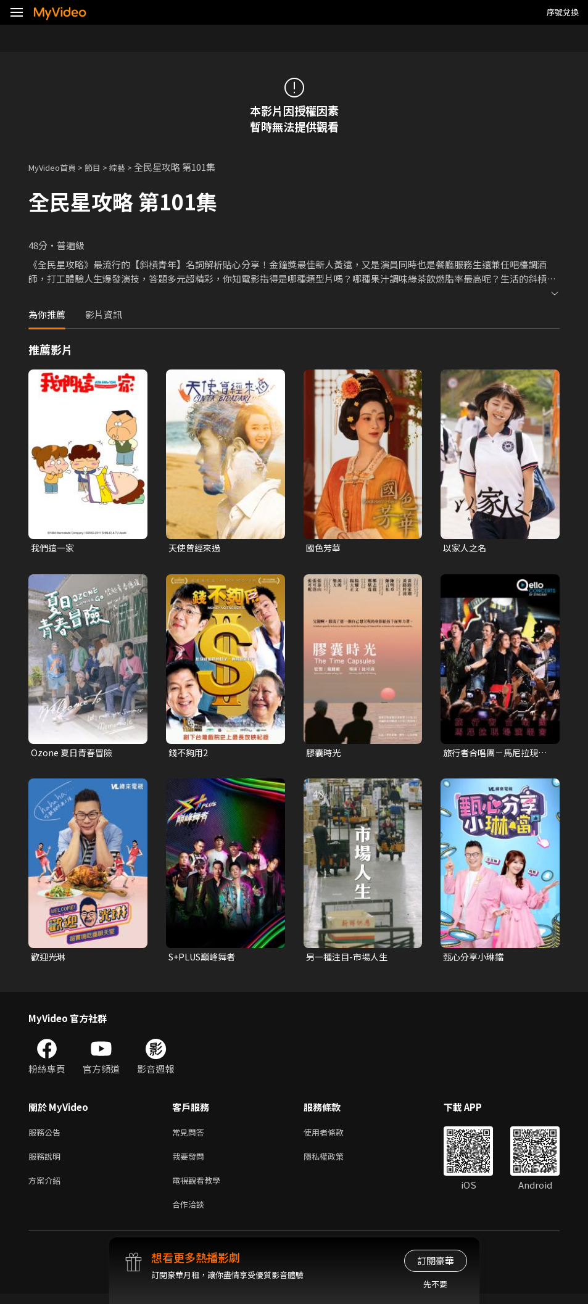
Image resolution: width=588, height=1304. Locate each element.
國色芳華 (324, 548)
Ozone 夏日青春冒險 (74, 754)
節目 (102, 166)
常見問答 (190, 1135)
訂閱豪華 (435, 1260)
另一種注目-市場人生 (349, 959)
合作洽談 (190, 1213)
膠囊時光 (324, 754)
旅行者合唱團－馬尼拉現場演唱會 (494, 754)
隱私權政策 (334, 1161)
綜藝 (129, 166)
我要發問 (190, 1161)
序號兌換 (563, 12)
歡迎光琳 (49, 959)
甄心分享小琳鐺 (475, 959)
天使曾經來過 (196, 548)
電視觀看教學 (200, 1187)
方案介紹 (46, 1187)
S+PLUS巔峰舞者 (204, 959)
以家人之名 (466, 548)
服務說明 (46, 1161)
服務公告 (46, 1135)
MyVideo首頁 (56, 166)
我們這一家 (54, 548)
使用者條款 (334, 1135)
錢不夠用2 (189, 754)
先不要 (435, 1284)
